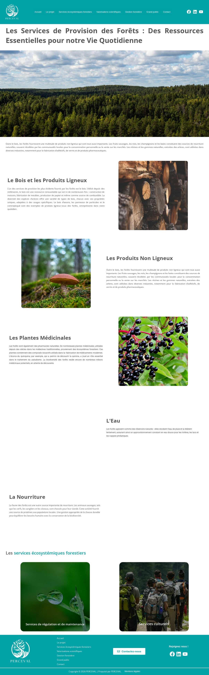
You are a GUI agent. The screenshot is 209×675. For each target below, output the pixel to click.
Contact (139, 15)
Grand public (68, 15)
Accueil (39, 8)
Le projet (55, 8)
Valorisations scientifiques (128, 8)
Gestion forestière (159, 8)
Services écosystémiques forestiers (86, 8)
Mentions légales (132, 671)
